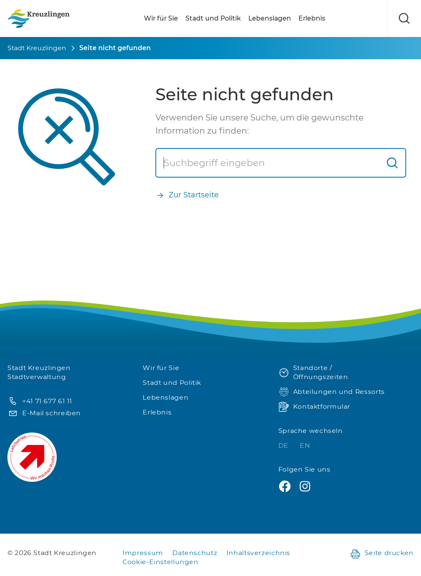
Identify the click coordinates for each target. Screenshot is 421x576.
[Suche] (267, 163)
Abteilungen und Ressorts (331, 392)
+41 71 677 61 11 (39, 401)
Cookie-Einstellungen (161, 562)
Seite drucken (382, 553)
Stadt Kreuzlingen (36, 48)
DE (284, 445)
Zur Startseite (187, 195)
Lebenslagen (269, 18)
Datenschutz (194, 553)
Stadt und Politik (213, 18)
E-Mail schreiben (44, 413)
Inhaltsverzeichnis (258, 553)
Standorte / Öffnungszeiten (313, 372)
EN (305, 445)
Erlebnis (311, 18)
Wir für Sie (161, 18)
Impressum (143, 553)
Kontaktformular (314, 407)
